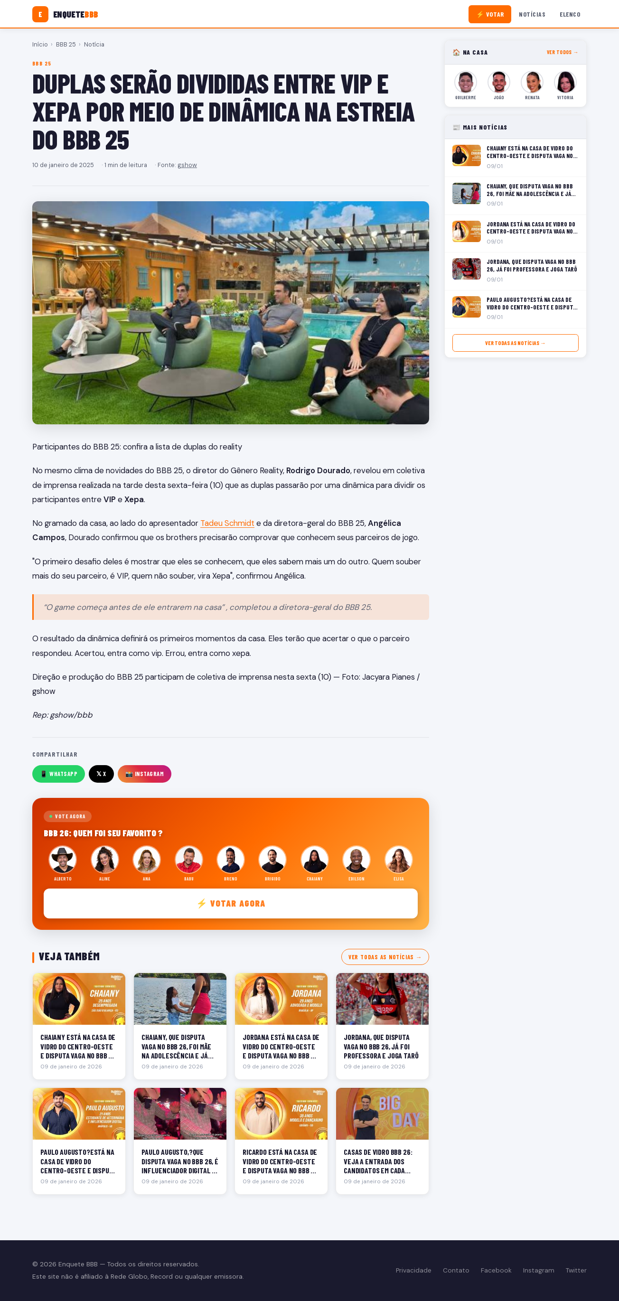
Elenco (570, 14)
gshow (187, 165)
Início (40, 44)
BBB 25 (66, 44)
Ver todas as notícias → (385, 957)
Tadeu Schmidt (227, 523)
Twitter (576, 1270)
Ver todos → (563, 52)
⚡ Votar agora (231, 903)
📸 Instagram (144, 773)
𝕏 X (101, 773)
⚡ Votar (490, 14)
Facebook (496, 1270)
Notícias (532, 14)
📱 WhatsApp (58, 773)
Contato (456, 1270)
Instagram (538, 1270)
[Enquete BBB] (65, 14)
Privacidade (413, 1270)
